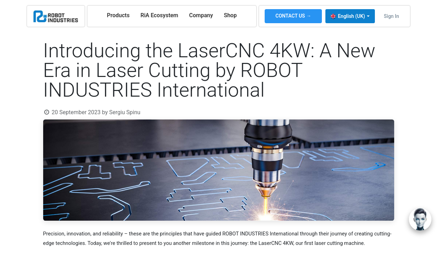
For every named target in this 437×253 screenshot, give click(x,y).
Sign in (391, 16)
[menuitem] (118, 15)
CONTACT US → (293, 16)
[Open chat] (420, 219)
